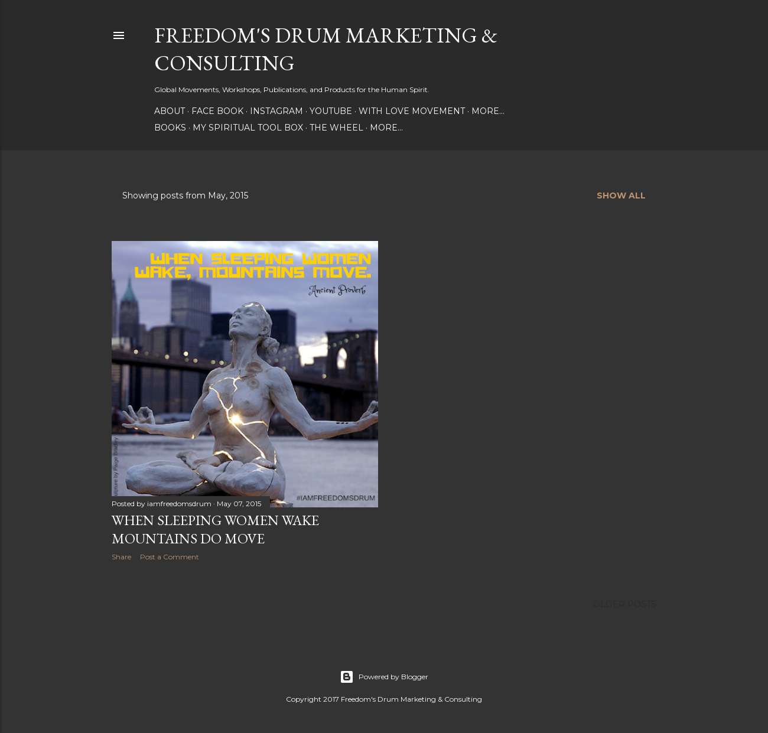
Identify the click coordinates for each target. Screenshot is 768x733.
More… (488, 111)
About (169, 111)
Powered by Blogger (384, 677)
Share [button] (121, 556)
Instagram (276, 111)
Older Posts (624, 604)
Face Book (217, 111)
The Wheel (336, 127)
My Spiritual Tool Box (248, 127)
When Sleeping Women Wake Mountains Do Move (215, 529)
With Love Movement (412, 111)
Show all (621, 195)
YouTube (331, 111)
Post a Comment (169, 556)
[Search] (638, 35)
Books (170, 127)
